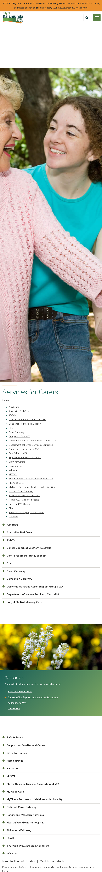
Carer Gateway (16, 432)
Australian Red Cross (19, 411)
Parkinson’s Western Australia (24, 495)
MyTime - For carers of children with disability (32, 487)
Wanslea (13, 516)
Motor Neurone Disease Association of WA (31, 478)
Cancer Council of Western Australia (27, 419)
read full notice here (77, 7)
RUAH (12, 508)
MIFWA (13, 474)
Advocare (14, 407)
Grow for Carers (17, 461)
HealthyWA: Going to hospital (24, 499)
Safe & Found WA (18, 453)
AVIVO (12, 415)
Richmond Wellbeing (19, 504)
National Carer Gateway (21, 491)
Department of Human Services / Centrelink (31, 445)
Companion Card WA (19, 436)
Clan (11, 428)
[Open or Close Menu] (97, 17)
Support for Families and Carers (25, 457)
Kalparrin (13, 470)
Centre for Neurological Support (25, 423)
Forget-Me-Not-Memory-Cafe (24, 449)
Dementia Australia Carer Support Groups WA (32, 440)
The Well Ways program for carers (26, 512)
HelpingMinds (16, 466)
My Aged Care (16, 483)
